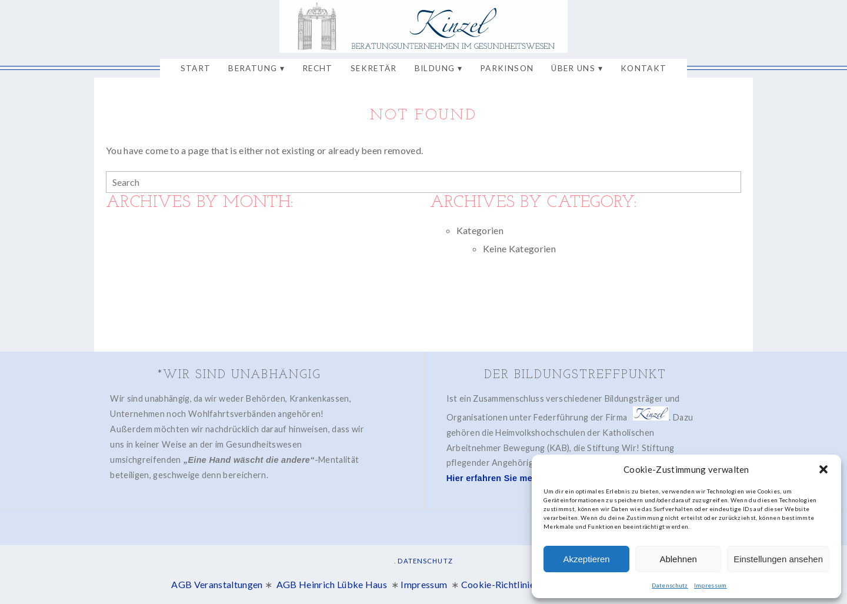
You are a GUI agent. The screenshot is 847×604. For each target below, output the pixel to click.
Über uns (573, 68)
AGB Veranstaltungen (216, 583)
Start (196, 68)
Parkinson (506, 68)
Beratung (252, 68)
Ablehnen (677, 559)
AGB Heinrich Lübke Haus (332, 583)
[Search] (730, 182)
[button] (823, 469)
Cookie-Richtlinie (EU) (508, 583)
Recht (317, 68)
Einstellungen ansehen (778, 559)
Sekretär (374, 68)
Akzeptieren (586, 559)
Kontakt (644, 68)
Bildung (435, 68)
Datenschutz (670, 585)
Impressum (710, 585)
